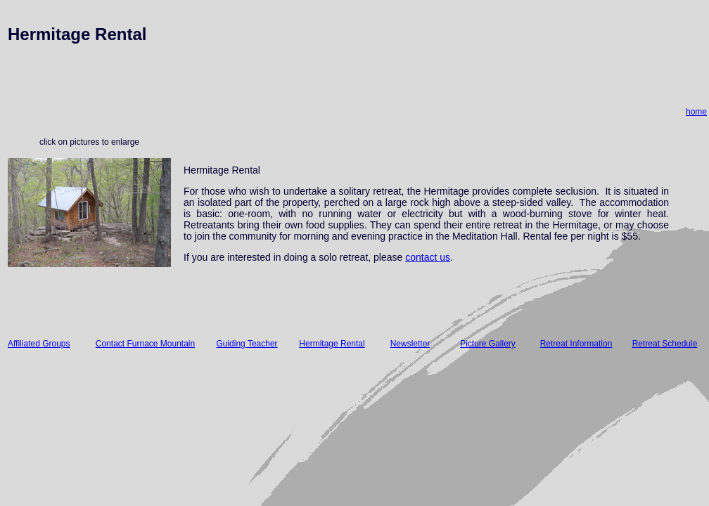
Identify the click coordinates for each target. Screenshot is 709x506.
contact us (427, 257)
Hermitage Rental (331, 344)
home (696, 112)
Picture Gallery (488, 344)
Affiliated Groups (39, 344)
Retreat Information (576, 344)
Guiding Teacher (246, 344)
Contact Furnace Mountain (145, 344)
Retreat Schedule (665, 344)
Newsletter (410, 344)
